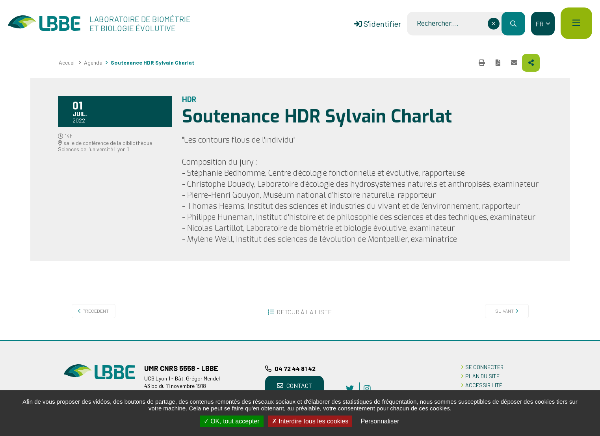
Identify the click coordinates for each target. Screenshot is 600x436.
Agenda (93, 62)
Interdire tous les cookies (310, 421)
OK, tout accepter (232, 421)
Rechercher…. (437, 24)
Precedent (95, 311)
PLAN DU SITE (482, 376)
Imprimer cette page (482, 63)
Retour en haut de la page (582, 340)
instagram (367, 388)
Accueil (67, 62)
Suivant (504, 311)
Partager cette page (531, 63)
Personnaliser (379, 421)
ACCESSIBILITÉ (483, 385)
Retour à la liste (304, 311)
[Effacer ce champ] (494, 24)
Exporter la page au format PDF (498, 63)
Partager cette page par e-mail (514, 63)
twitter (350, 388)
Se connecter (484, 367)
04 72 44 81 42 (295, 368)
